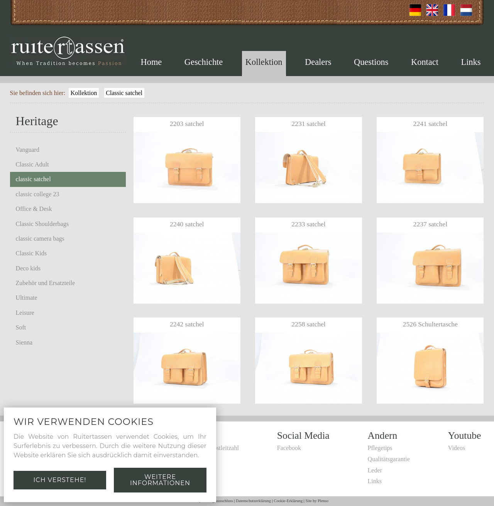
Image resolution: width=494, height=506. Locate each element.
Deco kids (28, 268)
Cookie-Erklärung (288, 501)
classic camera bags (40, 238)
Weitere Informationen (160, 480)
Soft (21, 327)
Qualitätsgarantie (389, 459)
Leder (375, 470)
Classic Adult (32, 164)
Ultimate (26, 297)
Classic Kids (31, 253)
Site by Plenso (317, 501)
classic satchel (33, 179)
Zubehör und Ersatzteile (45, 283)
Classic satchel (124, 93)
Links (470, 62)
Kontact (424, 62)
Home (151, 62)
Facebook (289, 448)
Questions (371, 62)
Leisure (25, 312)
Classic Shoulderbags (42, 224)
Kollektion (264, 62)
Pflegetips (380, 448)
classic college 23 (37, 194)
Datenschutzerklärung (253, 501)
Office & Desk (34, 208)
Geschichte (203, 62)
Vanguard (27, 149)
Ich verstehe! (59, 480)
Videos (456, 448)
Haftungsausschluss (217, 501)
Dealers (318, 62)
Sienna (24, 342)
